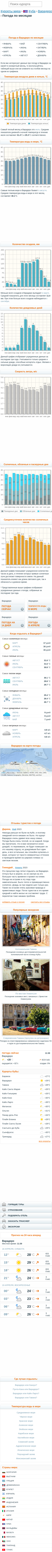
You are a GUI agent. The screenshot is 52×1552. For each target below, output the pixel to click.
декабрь (41, 55)
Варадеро (45, 11)
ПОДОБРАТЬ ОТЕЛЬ (17, 1215)
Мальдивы (11, 1528)
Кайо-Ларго (7, 1102)
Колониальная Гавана (26, 949)
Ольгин (5, 1111)
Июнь (15, 712)
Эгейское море (26, 1429)
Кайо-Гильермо (9, 1093)
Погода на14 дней (8, 624)
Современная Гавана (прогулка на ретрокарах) (26, 1038)
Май (14, 719)
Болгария (12, 1472)
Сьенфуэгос (8, 1132)
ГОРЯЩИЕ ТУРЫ (16, 1204)
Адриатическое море (26, 1446)
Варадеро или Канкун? (26, 1385)
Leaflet (3, 772)
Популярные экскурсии (26, 910)
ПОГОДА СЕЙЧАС (10, 1053)
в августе (42, 190)
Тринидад (7, 1137)
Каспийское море (26, 1437)
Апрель (16, 646)
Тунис (9, 1550)
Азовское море (26, 1425)
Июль (15, 650)
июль (23, 51)
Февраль (17, 702)
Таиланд (10, 1545)
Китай (9, 1520)
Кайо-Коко (7, 1098)
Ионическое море (25, 1450)
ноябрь (41, 51)
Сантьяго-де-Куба (10, 1128)
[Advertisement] (26, 34)
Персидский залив (26, 1454)
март (6, 51)
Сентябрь (17, 667)
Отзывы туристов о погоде (26, 823)
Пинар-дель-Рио (10, 1115)
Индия (9, 1498)
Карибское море (26, 1433)
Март (15, 643)
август (24, 55)
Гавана (5, 1085)
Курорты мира (11, 11)
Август (16, 660)
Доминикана (13, 1485)
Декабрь (16, 698)
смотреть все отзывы (40, 902)
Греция (10, 1481)
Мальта (10, 1532)
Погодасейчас (6, 607)
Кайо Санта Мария (11, 1089)
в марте (45, 293)
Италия (10, 1511)
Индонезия (12, 1502)
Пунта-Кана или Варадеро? (26, 1389)
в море (37, 607)
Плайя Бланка (9, 1119)
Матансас (7, 1106)
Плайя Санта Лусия (11, 1124)
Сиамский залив (26, 1442)
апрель (7, 55)
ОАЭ (9, 1541)
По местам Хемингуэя (26, 993)
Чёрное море (26, 1417)
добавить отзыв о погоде (13, 902)
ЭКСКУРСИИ (14, 1227)
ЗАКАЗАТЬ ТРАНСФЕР (19, 1221)
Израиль (10, 1494)
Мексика (11, 1537)
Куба (32, 11)
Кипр (8, 1515)
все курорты (44, 1141)
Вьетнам (10, 1476)
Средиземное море (26, 1412)
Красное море (26, 1421)
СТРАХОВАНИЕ (15, 1210)
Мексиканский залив (26, 1458)
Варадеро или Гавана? (26, 1397)
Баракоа (6, 1076)
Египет (10, 1489)
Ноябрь (16, 733)
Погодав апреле (34, 624)
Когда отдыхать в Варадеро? (26, 633)
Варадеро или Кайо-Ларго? (26, 1393)
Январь (16, 695)
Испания (11, 1507)
